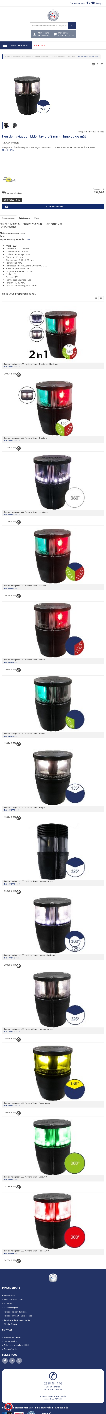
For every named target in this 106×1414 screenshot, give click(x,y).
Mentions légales (11, 1307)
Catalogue (39, 45)
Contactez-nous (77, 3)
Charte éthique (10, 1324)
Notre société (9, 1295)
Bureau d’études (10, 1349)
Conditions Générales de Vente (17, 1320)
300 (28, 239)
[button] (8, 1407)
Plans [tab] (36, 218)
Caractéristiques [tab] (8, 218)
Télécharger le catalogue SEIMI (16, 1345)
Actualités (8, 1303)
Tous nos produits (16, 45)
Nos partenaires (10, 1341)
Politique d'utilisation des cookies (18, 1315)
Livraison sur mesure (12, 1337)
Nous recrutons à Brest (13, 1299)
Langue (100, 3)
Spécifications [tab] (24, 218)
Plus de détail (8, 150)
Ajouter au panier (34, 207)
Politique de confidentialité (15, 1312)
